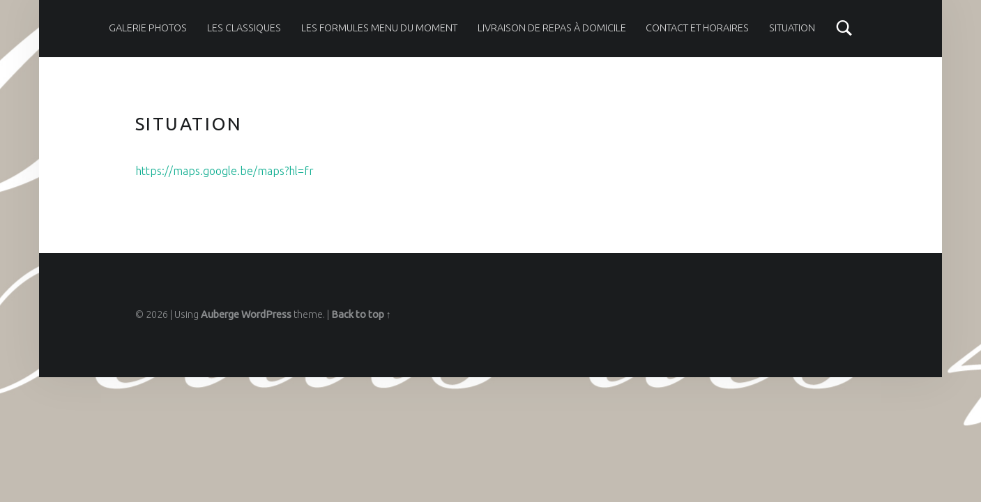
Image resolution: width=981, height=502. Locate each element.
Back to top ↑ (361, 314)
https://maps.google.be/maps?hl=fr (224, 171)
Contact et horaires (697, 27)
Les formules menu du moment (379, 27)
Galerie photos (148, 27)
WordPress (266, 314)
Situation (792, 27)
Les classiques (244, 27)
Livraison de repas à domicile (552, 27)
